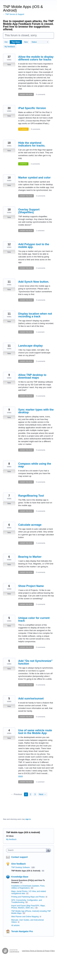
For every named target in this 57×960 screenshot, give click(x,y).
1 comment (40, 230)
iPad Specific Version (32, 108)
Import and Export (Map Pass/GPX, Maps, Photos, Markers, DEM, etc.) (28, 907)
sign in (28, 819)
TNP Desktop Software (20, 867)
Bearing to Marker (29, 556)
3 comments (35, 164)
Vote (9, 64)
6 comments (40, 94)
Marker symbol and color (34, 177)
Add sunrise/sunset (31, 698)
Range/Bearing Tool (31, 495)
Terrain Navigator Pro (22, 931)
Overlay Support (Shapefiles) (29, 211)
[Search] (48, 850)
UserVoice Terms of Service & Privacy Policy (38, 951)
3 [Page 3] (35, 794)
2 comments (40, 268)
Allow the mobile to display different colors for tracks (36, 58)
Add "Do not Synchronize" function (35, 662)
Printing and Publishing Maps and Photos (28, 897)
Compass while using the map (34, 465)
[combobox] (27, 850)
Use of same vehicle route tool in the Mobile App (35, 732)
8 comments (35, 129)
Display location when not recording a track (35, 315)
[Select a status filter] (40, 42)
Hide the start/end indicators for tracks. (31, 144)
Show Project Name (31, 586)
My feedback (10, 47)
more (20, 776)
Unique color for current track (34, 619)
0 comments (40, 361)
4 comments (40, 300)
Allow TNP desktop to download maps (32, 376)
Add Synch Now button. (33, 281)
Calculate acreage (29, 524)
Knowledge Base (19, 876)
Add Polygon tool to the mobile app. (33, 246)
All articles (15, 925)
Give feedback (18, 864)
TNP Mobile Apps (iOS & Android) (26, 871)
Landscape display (30, 345)
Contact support (19, 857)
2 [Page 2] (30, 794)
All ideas (10, 836)
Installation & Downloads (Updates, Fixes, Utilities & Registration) (28, 887)
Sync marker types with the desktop (36, 411)
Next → (42, 794)
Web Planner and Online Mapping (25, 917)
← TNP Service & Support (13, 14)
